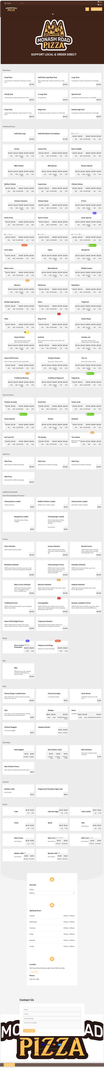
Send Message (29, 1031)
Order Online (96, 9)
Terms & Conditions (62, 1052)
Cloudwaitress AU (49, 1052)
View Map (34, 972)
